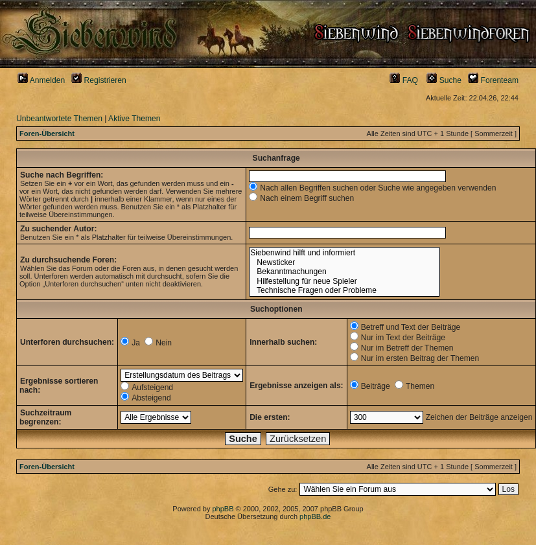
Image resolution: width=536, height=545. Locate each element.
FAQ (404, 80)
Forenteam (493, 80)
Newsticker (344, 263)
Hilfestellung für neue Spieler (344, 281)
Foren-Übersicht (47, 133)
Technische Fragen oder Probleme (344, 291)
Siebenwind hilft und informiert (344, 253)
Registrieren (98, 80)
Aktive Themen (134, 118)
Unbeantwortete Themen (59, 118)
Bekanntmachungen (344, 272)
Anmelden (41, 80)
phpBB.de (315, 516)
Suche (443, 80)
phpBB (222, 509)
